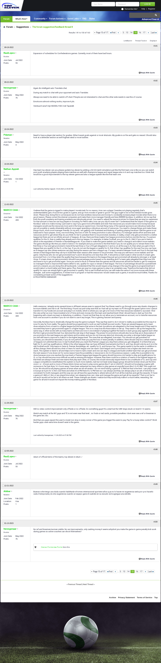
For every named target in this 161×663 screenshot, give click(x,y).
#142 (156, 81)
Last (154, 32)
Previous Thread (75, 584)
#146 (156, 299)
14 (131, 32)
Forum (6, 19)
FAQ (84, 18)
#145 (156, 203)
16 (140, 32)
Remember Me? (131, 9)
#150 (156, 522)
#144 (156, 162)
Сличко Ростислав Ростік (51, 547)
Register (151, 9)
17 (144, 32)
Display (153, 41)
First (112, 32)
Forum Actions (56, 18)
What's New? (21, 19)
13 (127, 32)
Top (156, 597)
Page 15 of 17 (102, 32)
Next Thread (88, 584)
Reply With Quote (147, 72)
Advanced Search (150, 19)
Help (143, 9)
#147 (156, 401)
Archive (112, 597)
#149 (156, 484)
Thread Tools (140, 41)
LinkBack (127, 41)
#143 (156, 128)
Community (39, 18)
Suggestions (22, 27)
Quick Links (73, 18)
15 (135, 32)
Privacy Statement (126, 597)
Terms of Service (144, 597)
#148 (156, 449)
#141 (156, 46)
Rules (92, 18)
